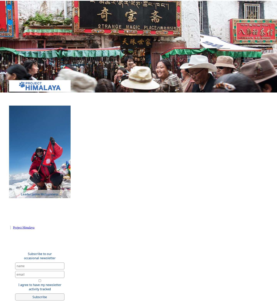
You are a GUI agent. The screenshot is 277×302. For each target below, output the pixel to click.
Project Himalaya (24, 227)
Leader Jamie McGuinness (39, 194)
